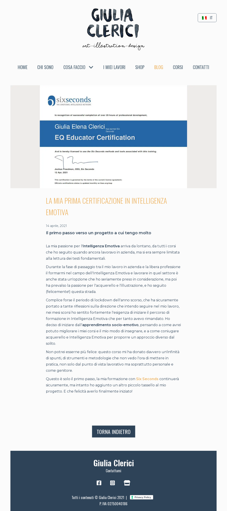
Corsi (178, 67)
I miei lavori (114, 67)
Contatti (201, 67)
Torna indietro (114, 432)
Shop (140, 67)
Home (22, 67)
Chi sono (45, 67)
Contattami (113, 470)
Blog (158, 67)
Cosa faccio (78, 67)
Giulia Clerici (113, 462)
